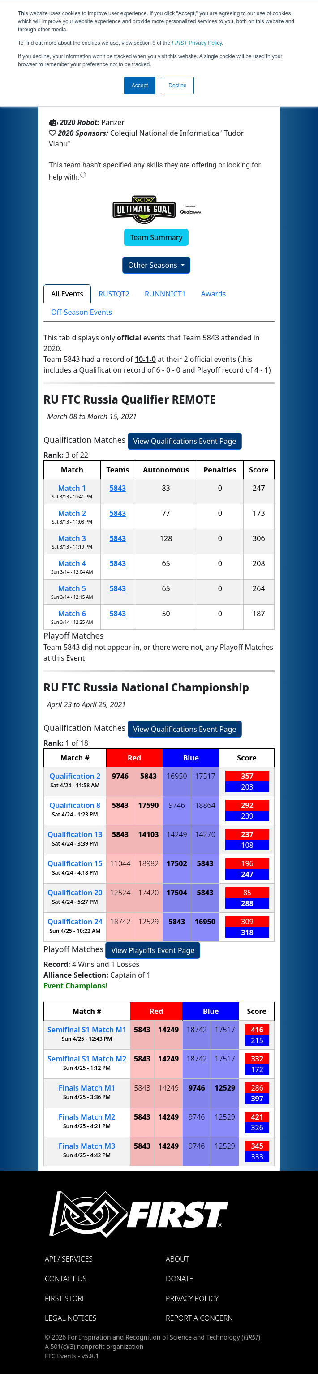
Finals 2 (87, 1117)
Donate (179, 1279)
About (177, 1259)
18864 (205, 805)
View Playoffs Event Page (152, 950)
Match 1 (72, 488)
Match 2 (72, 513)
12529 (148, 922)
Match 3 (72, 538)
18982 (148, 863)
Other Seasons (153, 265)
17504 (177, 892)
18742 (120, 922)
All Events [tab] (67, 294)
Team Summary (156, 237)
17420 (148, 892)
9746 (120, 776)
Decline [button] (177, 85)
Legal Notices (70, 1318)
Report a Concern (199, 1318)
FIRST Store (65, 1298)
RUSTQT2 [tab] (114, 294)
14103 (148, 834)
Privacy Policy (197, 43)
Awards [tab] (213, 294)
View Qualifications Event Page (184, 441)
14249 (177, 834)
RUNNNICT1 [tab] (165, 294)
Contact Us (65, 1279)
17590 (148, 805)
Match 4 (72, 563)
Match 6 (72, 613)
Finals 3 (87, 1146)
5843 (118, 488)
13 (75, 834)
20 (75, 892)
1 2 (86, 1059)
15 (75, 863)
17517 (205, 776)
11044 (120, 863)
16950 (177, 776)
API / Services (69, 1259)
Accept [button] (140, 85)
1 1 (86, 1030)
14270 (205, 834)
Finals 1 (87, 1088)
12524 (120, 892)
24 (75, 922)
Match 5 (72, 588)
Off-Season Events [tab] (81, 312)
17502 (177, 863)
